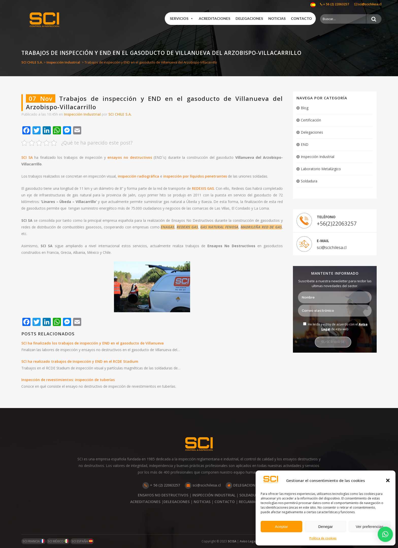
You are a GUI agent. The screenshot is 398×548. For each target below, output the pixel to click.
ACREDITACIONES (145, 501)
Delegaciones (249, 18)
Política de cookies (323, 538)
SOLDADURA (249, 495)
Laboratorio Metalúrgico (321, 168)
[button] (387, 480)
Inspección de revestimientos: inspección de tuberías (68, 379)
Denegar (325, 526)
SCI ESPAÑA (82, 541)
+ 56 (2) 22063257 (334, 4)
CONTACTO (224, 501)
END (304, 144)
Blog (304, 107)
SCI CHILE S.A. (32, 62)
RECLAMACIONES (253, 501)
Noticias (277, 18)
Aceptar (281, 526)
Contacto (301, 18)
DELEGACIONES (242, 485)
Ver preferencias (370, 526)
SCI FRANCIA (33, 541)
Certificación (311, 120)
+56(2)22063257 (337, 223)
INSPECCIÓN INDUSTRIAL (213, 495)
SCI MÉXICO (58, 541)
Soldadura (309, 181)
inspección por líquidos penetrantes (195, 176)
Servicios (181, 18)
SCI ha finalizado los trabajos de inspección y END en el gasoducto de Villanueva (92, 343)
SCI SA (27, 157)
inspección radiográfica (138, 176)
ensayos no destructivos (129, 157)
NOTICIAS (202, 501)
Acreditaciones (214, 18)
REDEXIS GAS (203, 188)
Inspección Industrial (63, 62)
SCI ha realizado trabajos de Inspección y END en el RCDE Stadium (79, 361)
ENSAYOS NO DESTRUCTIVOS (163, 495)
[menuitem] (313, 5)
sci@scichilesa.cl (368, 4)
